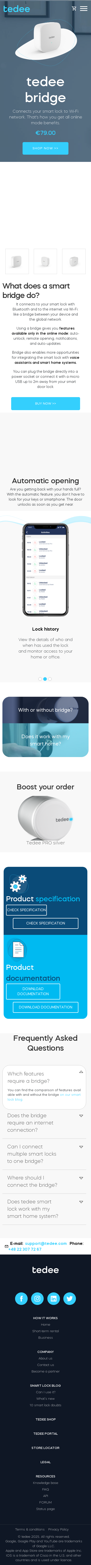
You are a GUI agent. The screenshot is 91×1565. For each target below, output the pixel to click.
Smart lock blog (45, 1385)
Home (45, 1324)
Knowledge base (45, 1482)
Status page (45, 1508)
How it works (45, 1318)
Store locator (45, 1447)
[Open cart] (74, 8)
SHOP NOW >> (45, 148)
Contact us (45, 1364)
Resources (45, 1476)
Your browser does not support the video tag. (45, 446)
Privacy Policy (58, 1529)
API (45, 1495)
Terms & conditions (30, 1529)
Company (45, 1351)
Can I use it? (45, 1392)
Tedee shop (45, 1419)
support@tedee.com (46, 1243)
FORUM (45, 1502)
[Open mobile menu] (83, 8)
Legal (46, 1462)
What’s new (45, 1398)
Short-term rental (45, 1331)
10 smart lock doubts (45, 1405)
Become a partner (46, 1371)
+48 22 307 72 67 (24, 1249)
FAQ (45, 1489)
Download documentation (33, 991)
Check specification (26, 910)
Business (45, 1337)
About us (45, 1358)
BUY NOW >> (45, 403)
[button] (40, 679)
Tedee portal (45, 1433)
